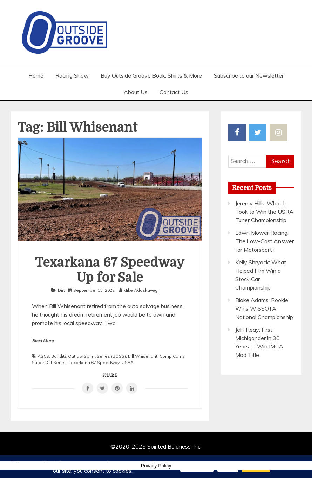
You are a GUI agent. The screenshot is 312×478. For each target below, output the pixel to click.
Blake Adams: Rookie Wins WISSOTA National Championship (264, 308)
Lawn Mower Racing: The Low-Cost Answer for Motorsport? (264, 241)
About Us (136, 91)
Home (35, 75)
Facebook (237, 132)
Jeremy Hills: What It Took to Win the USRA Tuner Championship (264, 212)
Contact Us (174, 91)
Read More (43, 340)
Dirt (61, 290)
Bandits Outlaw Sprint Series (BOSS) (88, 356)
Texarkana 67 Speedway (94, 362)
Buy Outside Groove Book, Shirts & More (151, 75)
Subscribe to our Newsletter (249, 75)
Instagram (278, 132)
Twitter (257, 132)
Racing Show (72, 75)
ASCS (43, 356)
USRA (128, 362)
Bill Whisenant (142, 356)
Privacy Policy (156, 466)
